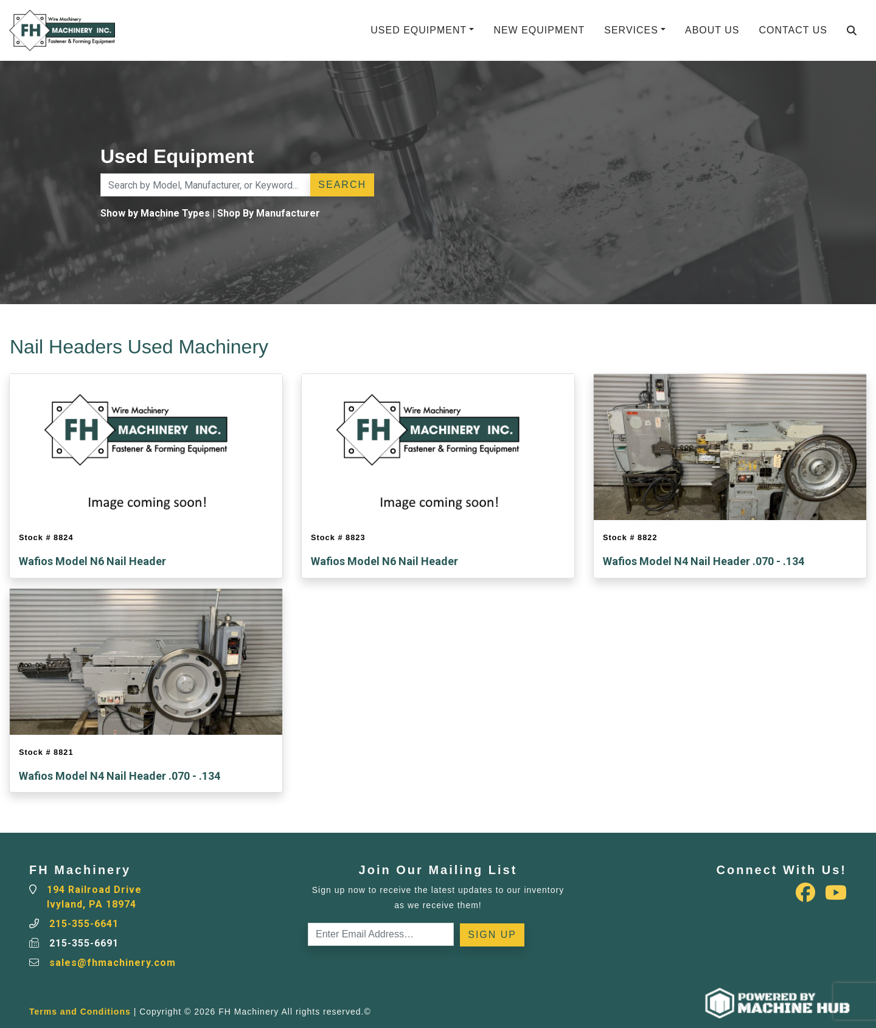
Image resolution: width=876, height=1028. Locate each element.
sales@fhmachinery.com (112, 962)
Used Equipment (418, 30)
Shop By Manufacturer (268, 213)
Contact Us (793, 30)
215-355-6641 (84, 923)
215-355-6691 (84, 943)
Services (631, 30)
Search (342, 184)
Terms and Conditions (80, 1011)
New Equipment (539, 30)
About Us (712, 30)
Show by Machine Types (155, 213)
